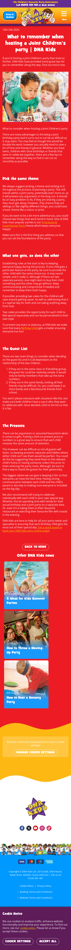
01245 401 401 (29, 5)
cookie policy (27, 928)
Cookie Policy (26, 879)
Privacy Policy (44, 879)
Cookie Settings (18, 941)
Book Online (48, 5)
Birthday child (29, 324)
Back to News (35, 540)
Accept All (48, 941)
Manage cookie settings (35, 746)
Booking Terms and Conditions (36, 885)
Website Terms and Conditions (36, 891)
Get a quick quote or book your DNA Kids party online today (35, 522)
